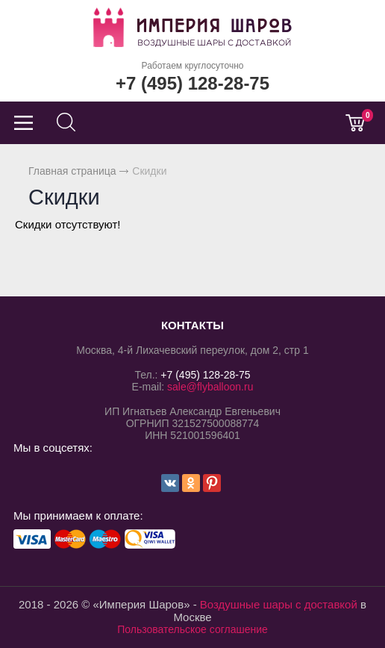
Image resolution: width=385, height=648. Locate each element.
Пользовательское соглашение (192, 629)
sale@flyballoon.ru (210, 387)
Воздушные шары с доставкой (278, 604)
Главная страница (72, 171)
